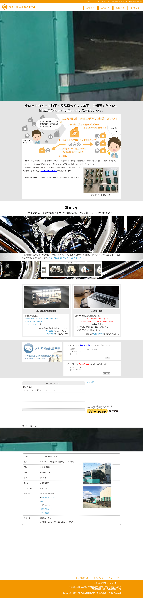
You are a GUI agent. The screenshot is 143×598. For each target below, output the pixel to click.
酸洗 (42, 501)
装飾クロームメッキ (48, 497)
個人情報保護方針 (82, 578)
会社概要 (90, 8)
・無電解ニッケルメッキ (33, 321)
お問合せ (135, 8)
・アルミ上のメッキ (32, 324)
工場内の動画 (50, 334)
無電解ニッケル (46, 509)
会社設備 (105, 8)
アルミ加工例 (50, 331)
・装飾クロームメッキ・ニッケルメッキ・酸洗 (41, 318)
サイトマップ (114, 578)
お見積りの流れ (98, 334)
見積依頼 (120, 8)
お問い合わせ (99, 578)
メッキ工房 (90, 382)
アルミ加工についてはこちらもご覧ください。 (67, 258)
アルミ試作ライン (47, 513)
